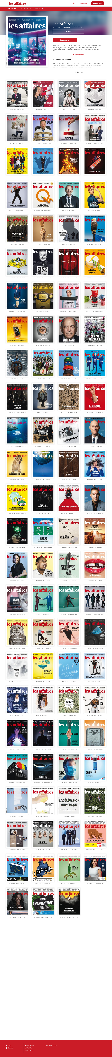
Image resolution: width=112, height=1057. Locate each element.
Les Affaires (12, 9)
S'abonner (83, 3)
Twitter (28, 1048)
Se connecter (65, 40)
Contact (9, 1048)
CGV (8, 1045)
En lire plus (79, 72)
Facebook (29, 1045)
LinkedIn (29, 1050)
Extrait (68, 31)
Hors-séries (39, 9)
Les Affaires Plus (26, 9)
